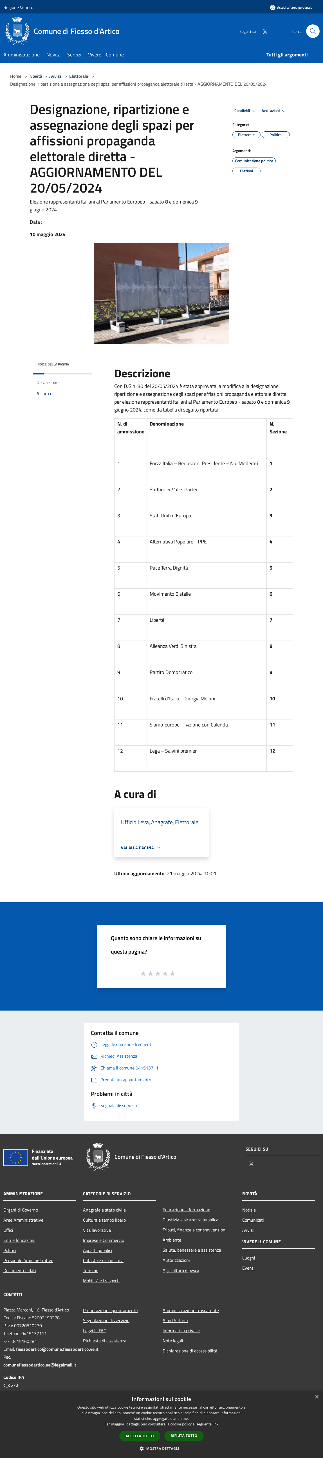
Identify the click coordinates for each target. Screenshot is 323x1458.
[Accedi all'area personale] (291, 7)
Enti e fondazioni (19, 1240)
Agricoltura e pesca (181, 1270)
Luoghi (248, 1257)
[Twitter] (262, 31)
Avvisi (55, 76)
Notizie (249, 1209)
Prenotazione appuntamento (110, 1310)
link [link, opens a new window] (216, 1424)
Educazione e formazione (186, 1209)
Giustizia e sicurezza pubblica (190, 1219)
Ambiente (172, 1240)
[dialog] (161, 1424)
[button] (161, 1448)
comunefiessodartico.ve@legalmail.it (39, 1364)
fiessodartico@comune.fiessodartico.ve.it (57, 1349)
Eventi (248, 1268)
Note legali (173, 1340)
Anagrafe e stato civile (104, 1209)
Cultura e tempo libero (104, 1220)
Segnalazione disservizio (106, 1320)
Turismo (90, 1270)
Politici (9, 1250)
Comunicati (253, 1220)
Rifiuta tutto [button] (184, 1435)
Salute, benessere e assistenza (192, 1250)
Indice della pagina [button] (53, 364)
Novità (36, 76)
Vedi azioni (274, 111)
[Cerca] (313, 31)
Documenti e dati (19, 1270)
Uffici (8, 1230)
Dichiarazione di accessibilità (190, 1350)
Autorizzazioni (176, 1260)
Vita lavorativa (97, 1230)
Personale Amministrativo (28, 1260)
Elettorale (78, 76)
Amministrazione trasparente (191, 1310)
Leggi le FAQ (95, 1330)
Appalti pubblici (97, 1250)
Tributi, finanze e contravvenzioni (194, 1229)
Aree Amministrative (23, 1220)
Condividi (245, 111)
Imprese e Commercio (103, 1240)
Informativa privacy (181, 1330)
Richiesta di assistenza (104, 1340)
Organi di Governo (20, 1209)
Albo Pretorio (175, 1320)
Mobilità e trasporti (101, 1280)
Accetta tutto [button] (140, 1436)
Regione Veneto (18, 7)
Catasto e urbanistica (103, 1260)
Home (15, 76)
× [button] (317, 1397)
